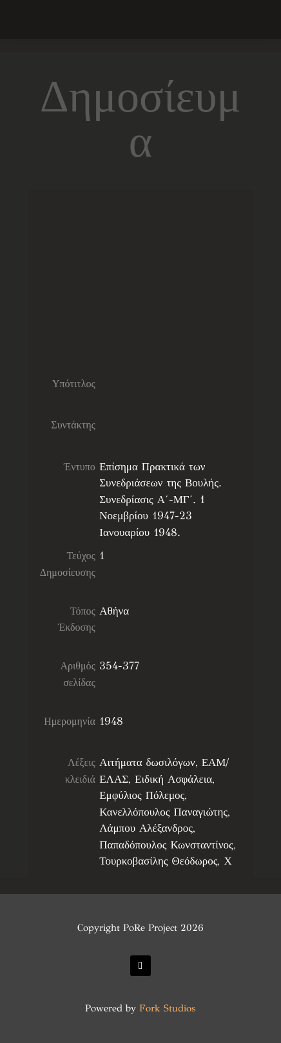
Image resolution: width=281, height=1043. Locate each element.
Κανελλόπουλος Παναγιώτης (163, 812)
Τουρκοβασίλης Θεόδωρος (158, 861)
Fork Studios (167, 1008)
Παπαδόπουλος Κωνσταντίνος (166, 845)
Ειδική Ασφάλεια (173, 779)
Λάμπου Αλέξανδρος (146, 828)
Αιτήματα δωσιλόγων (147, 762)
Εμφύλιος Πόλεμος (141, 795)
